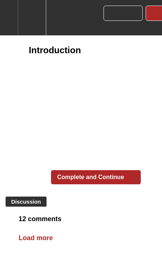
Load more (36, 238)
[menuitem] (32, 17)
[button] (9, 17)
